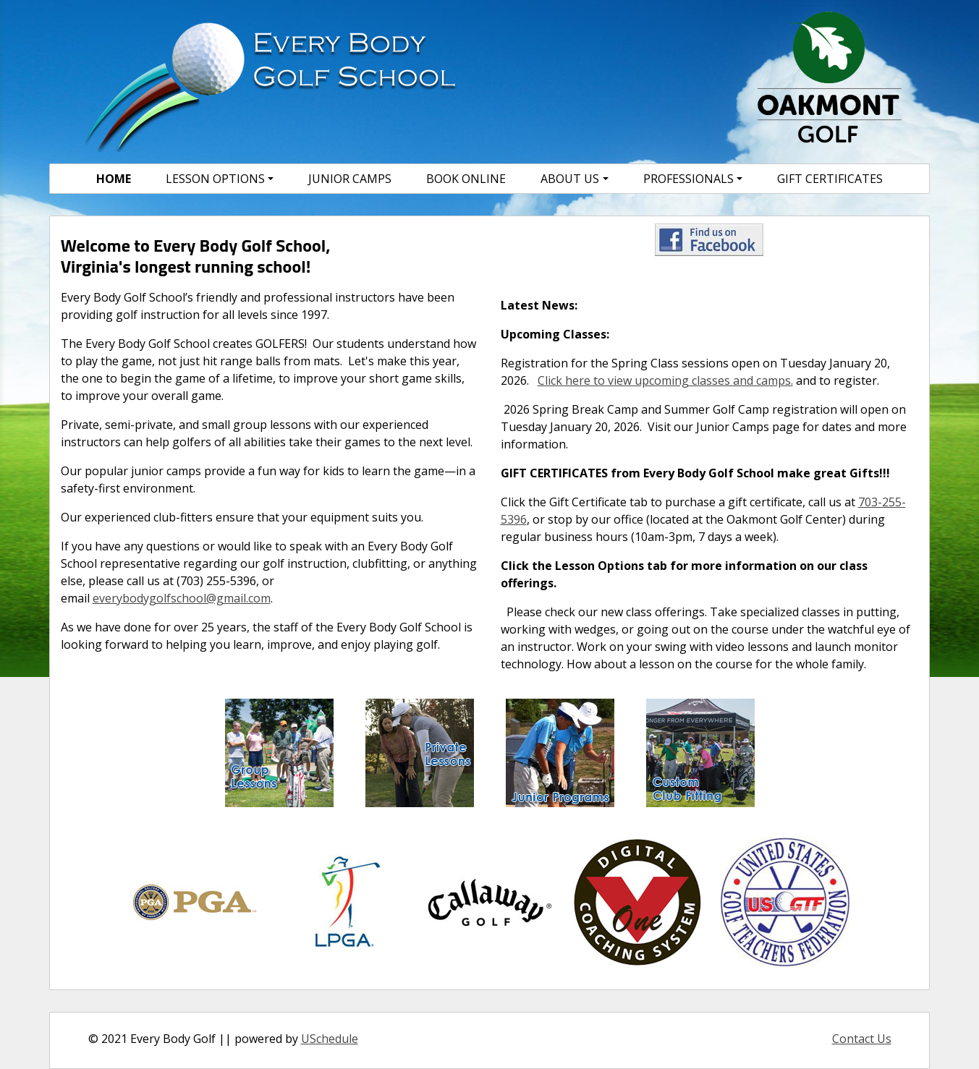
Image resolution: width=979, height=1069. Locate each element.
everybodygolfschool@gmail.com (182, 598)
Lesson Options (215, 179)
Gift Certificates (830, 179)
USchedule (329, 1039)
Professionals (688, 179)
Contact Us (861, 1039)
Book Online (466, 179)
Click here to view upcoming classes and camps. (665, 380)
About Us (570, 179)
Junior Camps (349, 179)
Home (113, 179)
